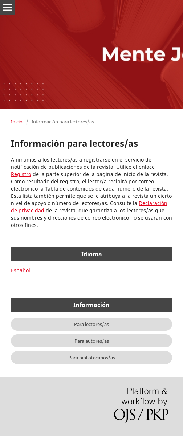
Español (20, 270)
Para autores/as (91, 341)
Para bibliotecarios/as (91, 357)
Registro (21, 174)
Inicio (17, 121)
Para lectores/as (91, 324)
